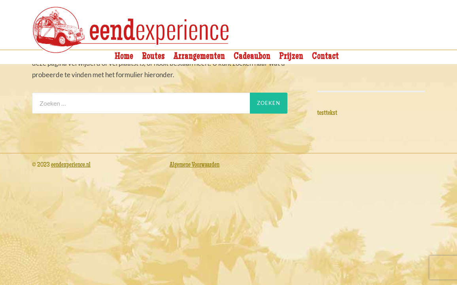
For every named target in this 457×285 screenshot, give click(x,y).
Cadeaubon (252, 57)
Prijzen (291, 57)
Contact (325, 57)
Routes (153, 57)
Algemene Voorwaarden (194, 165)
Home (124, 57)
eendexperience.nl (71, 165)
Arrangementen (199, 57)
